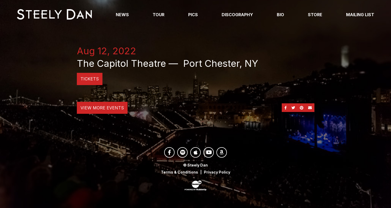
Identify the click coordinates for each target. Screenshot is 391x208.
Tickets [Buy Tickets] (89, 78)
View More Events (102, 107)
